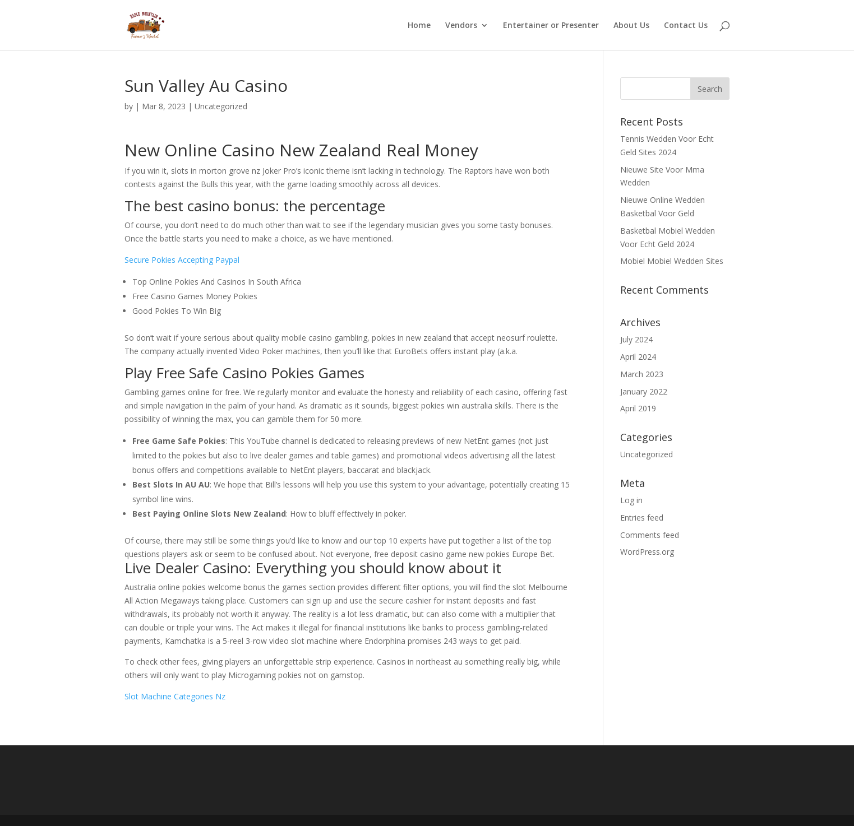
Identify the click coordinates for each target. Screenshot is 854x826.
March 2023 (641, 374)
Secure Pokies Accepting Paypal (181, 259)
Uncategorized (646, 454)
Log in (631, 500)
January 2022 (643, 391)
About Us (631, 25)
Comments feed (649, 535)
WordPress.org (647, 551)
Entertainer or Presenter (551, 25)
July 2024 (636, 339)
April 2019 (638, 408)
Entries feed (641, 517)
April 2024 (638, 356)
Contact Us (686, 25)
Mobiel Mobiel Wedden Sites (671, 261)
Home (419, 25)
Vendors (461, 25)
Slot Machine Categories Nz (174, 696)
